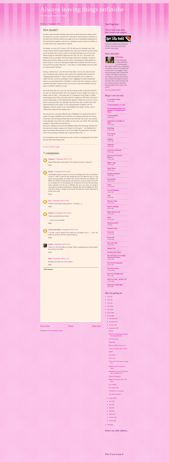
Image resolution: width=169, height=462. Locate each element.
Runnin (111, 331)
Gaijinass (110, 139)
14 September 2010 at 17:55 (60, 258)
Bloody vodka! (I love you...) (117, 345)
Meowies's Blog (112, 201)
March (111, 414)
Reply (50, 165)
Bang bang (112, 342)
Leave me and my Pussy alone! (118, 348)
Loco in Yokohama (113, 190)
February (112, 417)
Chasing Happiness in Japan (116, 105)
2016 (109, 296)
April (111, 411)
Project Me (110, 237)
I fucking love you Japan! (116, 391)
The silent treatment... (115, 394)
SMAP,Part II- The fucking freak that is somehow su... (118, 372)
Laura (109, 184)
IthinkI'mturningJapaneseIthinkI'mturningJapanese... (118, 335)
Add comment (48, 269)
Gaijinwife (110, 144)
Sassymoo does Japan (114, 252)
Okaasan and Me (112, 223)
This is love (112, 358)
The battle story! (113, 339)
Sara (49, 200)
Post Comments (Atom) (56, 330)
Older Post (96, 326)
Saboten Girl (111, 248)
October (111, 325)
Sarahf (50, 244)
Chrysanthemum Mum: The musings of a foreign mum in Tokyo (116, 110)
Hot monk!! (112, 355)
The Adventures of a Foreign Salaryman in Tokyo (116, 256)
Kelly (50, 258)
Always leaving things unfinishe (82, 9)
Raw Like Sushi (112, 243)
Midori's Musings (112, 206)
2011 (109, 313)
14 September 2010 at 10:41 (69, 229)
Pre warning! (112, 384)
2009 (109, 425)
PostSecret (110, 232)
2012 (109, 309)
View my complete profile (112, 90)
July (110, 401)
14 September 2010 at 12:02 (61, 244)
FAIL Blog (110, 128)
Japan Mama (111, 168)
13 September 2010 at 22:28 (62, 171)
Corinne (120, 57)
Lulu (108, 195)
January (111, 420)
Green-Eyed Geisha (54, 229)
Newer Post (45, 326)
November (112, 322)
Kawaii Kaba (111, 179)
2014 (109, 303)
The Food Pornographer (115, 263)
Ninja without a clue (113, 212)
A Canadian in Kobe (113, 99)
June (110, 404)
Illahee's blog (111, 163)
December (112, 318)
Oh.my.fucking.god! (115, 376)
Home (70, 326)
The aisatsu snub (114, 388)
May (110, 408)
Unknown (51, 159)
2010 (109, 316)
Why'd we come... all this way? (117, 279)
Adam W (51, 213)
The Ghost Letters (113, 268)
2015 (109, 300)
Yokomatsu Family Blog (114, 285)
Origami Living (112, 228)
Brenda (50, 171)
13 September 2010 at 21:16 (63, 159)
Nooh (109, 217)
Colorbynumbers (112, 115)
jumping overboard (113, 173)
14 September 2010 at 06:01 (63, 213)
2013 (109, 306)
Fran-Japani (111, 134)
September (112, 328)
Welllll (111, 352)
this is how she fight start (115, 274)
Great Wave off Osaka (114, 150)
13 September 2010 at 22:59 (60, 200)
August (111, 398)
